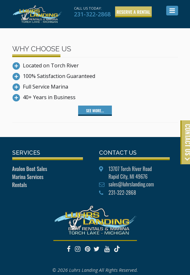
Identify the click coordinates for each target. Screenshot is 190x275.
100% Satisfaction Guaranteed (59, 76)
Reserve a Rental (133, 11)
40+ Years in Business (49, 97)
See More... (95, 110)
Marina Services (28, 177)
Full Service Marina (45, 86)
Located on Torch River (51, 65)
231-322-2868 (92, 14)
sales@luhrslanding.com (131, 184)
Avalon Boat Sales (29, 169)
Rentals (19, 185)
